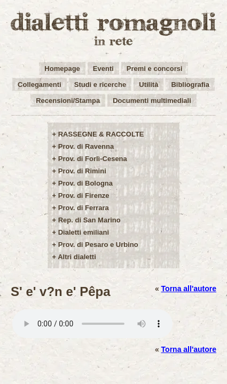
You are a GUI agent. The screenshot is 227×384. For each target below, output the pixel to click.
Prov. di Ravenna (86, 146)
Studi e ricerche (100, 85)
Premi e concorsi (155, 69)
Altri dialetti (77, 257)
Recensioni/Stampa (68, 101)
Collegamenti (39, 85)
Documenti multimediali (152, 101)
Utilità (148, 85)
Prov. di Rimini (82, 171)
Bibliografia (190, 85)
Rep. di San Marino (89, 220)
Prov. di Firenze (83, 195)
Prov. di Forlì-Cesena (92, 159)
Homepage (62, 69)
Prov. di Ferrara (83, 208)
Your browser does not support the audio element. (92, 323)
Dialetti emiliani (83, 232)
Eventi (103, 69)
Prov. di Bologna (85, 183)
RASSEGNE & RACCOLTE (101, 134)
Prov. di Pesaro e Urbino (98, 245)
